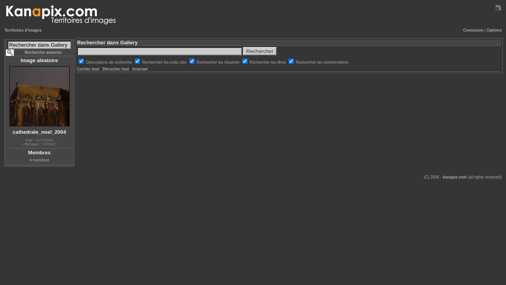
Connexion (473, 30)
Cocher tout (88, 69)
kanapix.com (455, 177)
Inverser (140, 69)
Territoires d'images (23, 30)
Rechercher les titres (268, 62)
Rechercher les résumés (218, 62)
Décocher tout (115, 69)
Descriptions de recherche (109, 62)
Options (494, 30)
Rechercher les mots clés (165, 62)
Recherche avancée (43, 52)
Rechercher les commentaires (322, 62)
